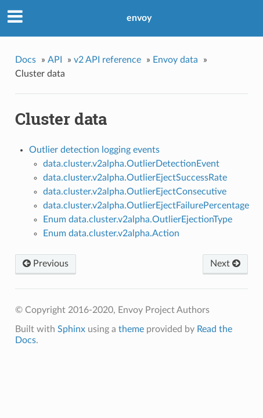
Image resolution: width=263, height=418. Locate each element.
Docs (25, 59)
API (55, 59)
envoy (139, 18)
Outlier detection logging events (94, 149)
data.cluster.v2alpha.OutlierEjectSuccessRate (135, 177)
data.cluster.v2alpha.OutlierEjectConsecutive (134, 191)
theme (131, 329)
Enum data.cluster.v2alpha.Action (111, 233)
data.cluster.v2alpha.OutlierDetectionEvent (131, 163)
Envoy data (175, 59)
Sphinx (71, 329)
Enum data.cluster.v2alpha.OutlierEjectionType (137, 219)
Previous (46, 263)
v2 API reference (107, 59)
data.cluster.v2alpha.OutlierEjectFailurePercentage (146, 205)
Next (225, 263)
